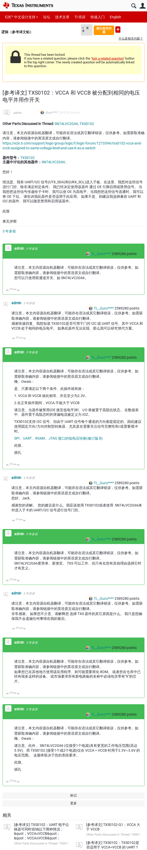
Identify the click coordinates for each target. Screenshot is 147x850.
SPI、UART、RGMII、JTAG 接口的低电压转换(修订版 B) (58, 438)
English (115, 17)
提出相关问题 (104, 30)
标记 (73, 795)
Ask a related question (107, 58)
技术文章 (62, 17)
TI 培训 (80, 17)
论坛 (46, 17)
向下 (18, 290)
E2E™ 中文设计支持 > (21, 17)
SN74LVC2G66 (66, 124)
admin (17, 113)
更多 (85, 29)
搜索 (133, 6)
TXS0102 (87, 124)
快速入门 (97, 17)
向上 (7, 290)
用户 (142, 6)
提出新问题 (117, 29)
